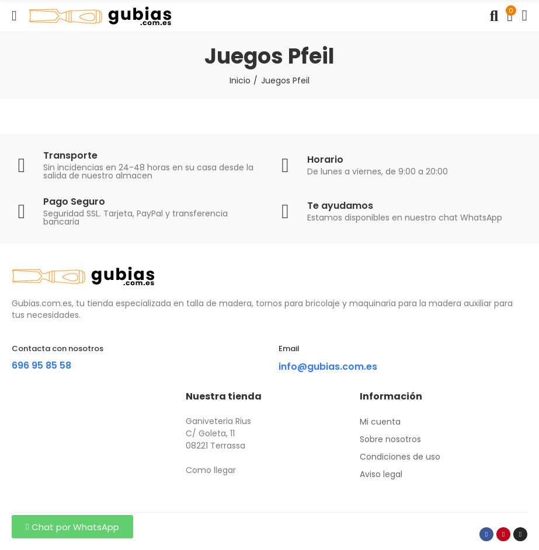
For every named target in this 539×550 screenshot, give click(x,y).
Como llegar (211, 470)
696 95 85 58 (41, 365)
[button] (72, 526)
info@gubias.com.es (328, 366)
